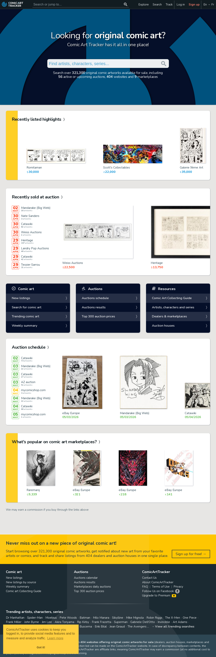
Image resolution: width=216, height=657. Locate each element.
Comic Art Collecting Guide (172, 298)
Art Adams (180, 622)
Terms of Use (161, 587)
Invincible (164, 622)
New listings (21, 298)
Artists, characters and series (173, 307)
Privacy (178, 587)
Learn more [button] (55, 638)
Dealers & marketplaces (169, 316)
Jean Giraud (117, 626)
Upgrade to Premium (159, 595)
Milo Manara (101, 618)
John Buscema (82, 626)
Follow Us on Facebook (158, 591)
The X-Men (172, 618)
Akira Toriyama (64, 622)
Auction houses (163, 325)
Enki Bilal (101, 626)
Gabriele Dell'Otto (142, 622)
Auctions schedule (95, 298)
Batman (85, 618)
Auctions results (94, 307)
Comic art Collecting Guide (23, 591)
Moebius (51, 618)
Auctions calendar (86, 578)
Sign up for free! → (191, 554)
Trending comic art (25, 316)
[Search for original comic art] (80, 4)
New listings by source (21, 582)
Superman (121, 622)
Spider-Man (35, 618)
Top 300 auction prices (98, 316)
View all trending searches (174, 626)
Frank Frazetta (101, 622)
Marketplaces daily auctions (92, 587)
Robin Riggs (154, 618)
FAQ (145, 587)
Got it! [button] (41, 647)
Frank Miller (13, 622)
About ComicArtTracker (157, 582)
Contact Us (149, 578)
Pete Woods (68, 618)
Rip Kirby (83, 622)
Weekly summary (24, 325)
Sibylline (117, 618)
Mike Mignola (135, 618)
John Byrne (31, 622)
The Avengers (137, 626)
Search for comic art (26, 307)
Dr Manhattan (15, 618)
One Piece (190, 618)
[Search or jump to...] (125, 4)
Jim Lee (47, 622)
